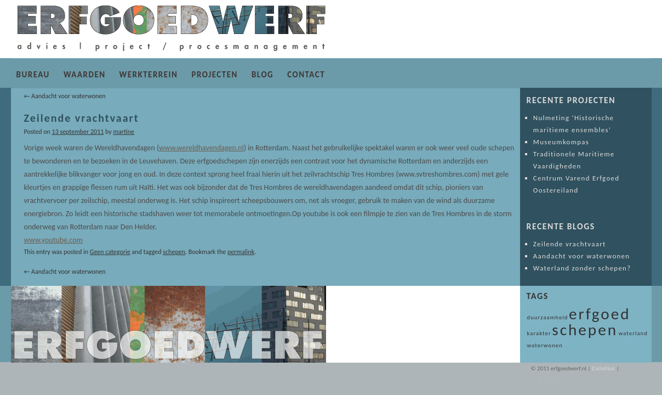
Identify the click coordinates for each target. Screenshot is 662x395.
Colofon (603, 368)
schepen (174, 252)
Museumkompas (561, 142)
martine (123, 132)
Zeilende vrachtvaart (569, 244)
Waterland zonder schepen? (582, 268)
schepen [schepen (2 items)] (585, 330)
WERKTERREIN (148, 75)
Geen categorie (110, 252)
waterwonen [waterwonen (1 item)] (545, 345)
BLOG (262, 75)
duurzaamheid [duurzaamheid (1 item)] (547, 317)
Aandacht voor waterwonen (65, 96)
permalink (240, 252)
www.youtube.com (53, 240)
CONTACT (306, 75)
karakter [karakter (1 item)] (539, 333)
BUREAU (33, 75)
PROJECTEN (214, 75)
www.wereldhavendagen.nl (201, 148)
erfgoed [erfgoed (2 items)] (600, 314)
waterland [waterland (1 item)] (633, 333)
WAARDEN (85, 75)
